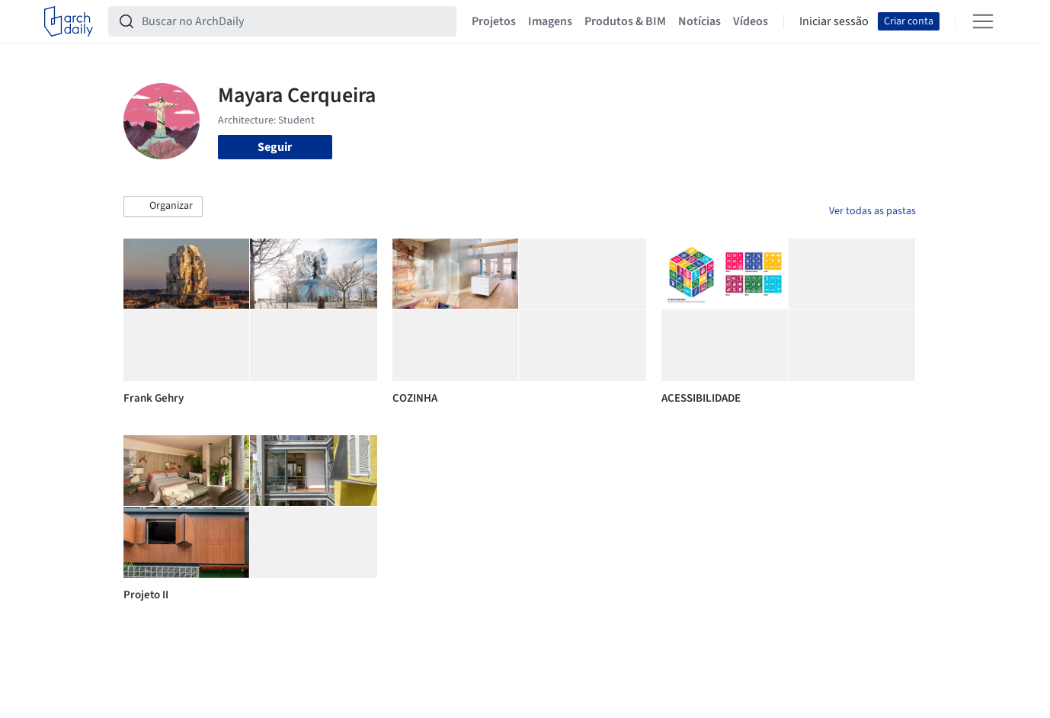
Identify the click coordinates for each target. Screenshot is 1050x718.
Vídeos (750, 21)
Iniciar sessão (834, 21)
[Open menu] (983, 21)
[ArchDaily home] (68, 21)
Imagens (550, 21)
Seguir (275, 147)
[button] (163, 206)
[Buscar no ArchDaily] (294, 21)
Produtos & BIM (625, 21)
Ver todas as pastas (872, 211)
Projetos (494, 21)
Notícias (699, 21)
